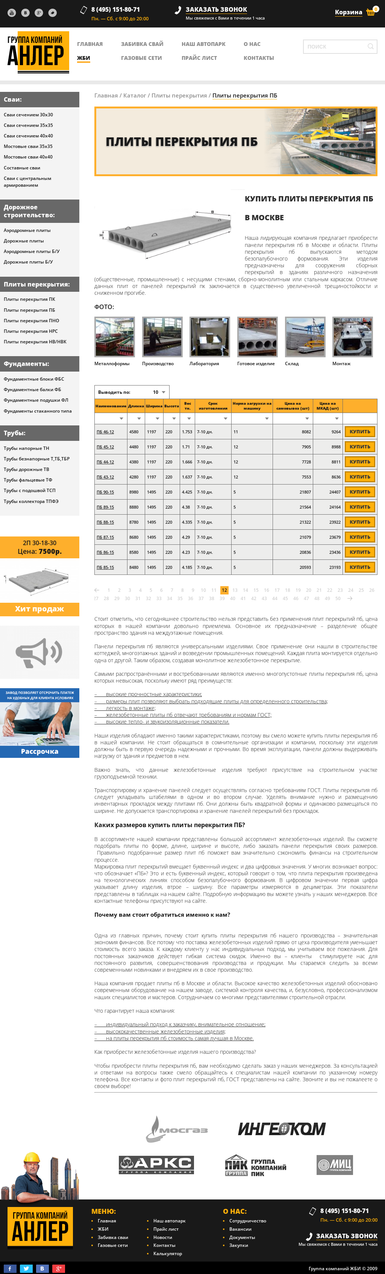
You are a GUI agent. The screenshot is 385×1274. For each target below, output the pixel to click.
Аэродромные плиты (27, 230)
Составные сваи (22, 168)
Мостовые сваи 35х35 (28, 146)
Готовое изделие (257, 341)
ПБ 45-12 (105, 447)
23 (340, 590)
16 (266, 590)
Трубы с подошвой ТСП (30, 490)
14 (245, 590)
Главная (106, 95)
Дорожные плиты (24, 241)
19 (298, 590)
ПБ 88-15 (105, 522)
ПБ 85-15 (105, 567)
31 (138, 598)
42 (253, 598)
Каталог (134, 95)
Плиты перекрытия (36, 284)
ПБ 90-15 (105, 492)
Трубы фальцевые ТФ (28, 480)
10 (203, 590)
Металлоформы (114, 341)
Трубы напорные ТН (26, 448)
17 (277, 590)
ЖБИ (83, 58)
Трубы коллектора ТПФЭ (31, 501)
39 (222, 598)
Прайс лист (199, 58)
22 (329, 590)
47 (306, 598)
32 (148, 598)
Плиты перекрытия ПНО (31, 320)
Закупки (238, 1245)
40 (232, 598)
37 (201, 598)
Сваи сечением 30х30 (28, 114)
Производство (162, 341)
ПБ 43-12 (105, 477)
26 (371, 590)
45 (285, 598)
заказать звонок (216, 10)
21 (319, 590)
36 (190, 598)
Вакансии (240, 1229)
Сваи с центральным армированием (27, 181)
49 (327, 598)
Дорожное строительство (28, 211)
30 (127, 598)
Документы (242, 1237)
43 (264, 598)
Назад (97, 590)
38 (211, 598)
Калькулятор (167, 1253)
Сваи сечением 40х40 (28, 136)
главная (90, 44)
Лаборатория (209, 341)
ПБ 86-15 (105, 552)
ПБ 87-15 (105, 537)
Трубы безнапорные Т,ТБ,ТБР (37, 459)
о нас (252, 44)
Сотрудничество (247, 1221)
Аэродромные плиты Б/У (32, 251)
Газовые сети (141, 58)
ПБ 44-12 (105, 462)
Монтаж (352, 341)
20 (308, 590)
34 (169, 598)
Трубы (14, 433)
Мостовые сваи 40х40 (28, 157)
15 (256, 590)
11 (214, 590)
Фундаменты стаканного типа (38, 411)
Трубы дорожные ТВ (26, 469)
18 (287, 590)
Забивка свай (142, 44)
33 (159, 598)
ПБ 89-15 (105, 507)
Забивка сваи (113, 1237)
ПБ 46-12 (105, 431)
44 (274, 598)
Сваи (12, 99)
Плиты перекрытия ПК (29, 299)
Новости (162, 1237)
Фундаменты (25, 364)
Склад (305, 341)
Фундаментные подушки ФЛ (36, 400)
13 (235, 590)
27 (96, 598)
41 (243, 598)
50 (338, 598)
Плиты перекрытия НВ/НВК (35, 341)
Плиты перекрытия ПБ (29, 310)
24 (350, 590)
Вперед (350, 598)
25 (361, 590)
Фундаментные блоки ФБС (34, 379)
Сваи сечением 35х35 (28, 125)
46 (296, 598)
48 (317, 598)
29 (117, 598)
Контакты (164, 1245)
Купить (360, 431)
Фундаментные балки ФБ (32, 389)
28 (106, 598)
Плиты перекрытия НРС (31, 331)
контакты (259, 58)
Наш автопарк (204, 44)
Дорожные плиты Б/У (28, 262)
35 (180, 598)
